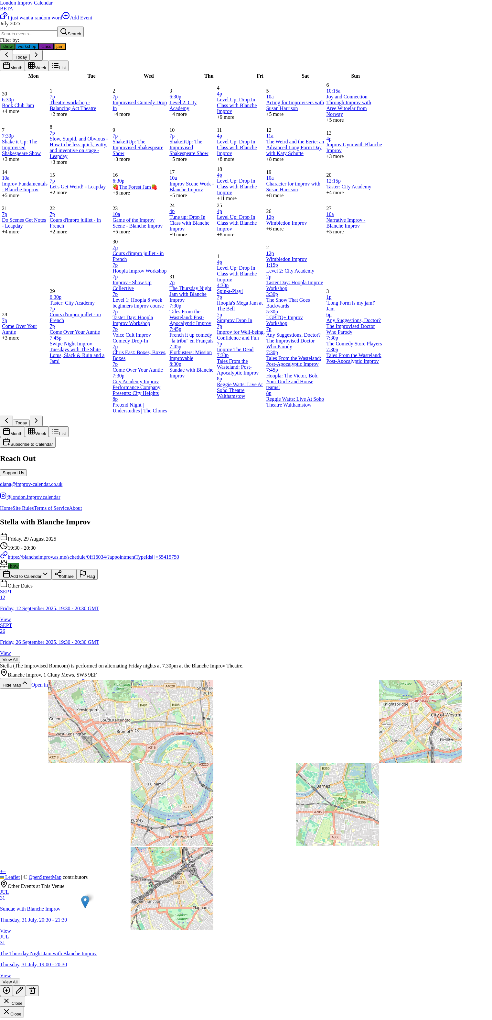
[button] (85, 902)
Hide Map (16, 683)
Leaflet (10, 877)
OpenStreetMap (45, 877)
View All (10, 659)
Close (13, 1001)
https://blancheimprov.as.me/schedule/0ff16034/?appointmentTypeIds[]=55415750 (89, 557)
